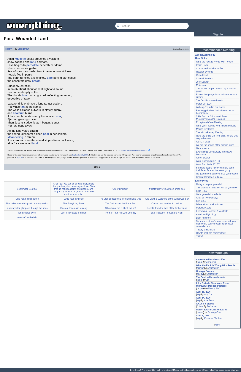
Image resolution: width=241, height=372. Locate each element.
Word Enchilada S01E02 (208, 161)
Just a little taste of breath (74, 212)
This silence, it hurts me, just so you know (216, 187)
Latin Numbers (203, 218)
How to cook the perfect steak (211, 233)
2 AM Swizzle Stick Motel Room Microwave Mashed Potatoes (212, 117)
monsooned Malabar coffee (209, 68)
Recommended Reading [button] (218, 50)
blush (25, 95)
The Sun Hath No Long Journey (120, 212)
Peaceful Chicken (212, 318)
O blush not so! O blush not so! (120, 208)
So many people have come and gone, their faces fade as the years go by (215, 169)
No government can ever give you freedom (217, 173)
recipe (200, 288)
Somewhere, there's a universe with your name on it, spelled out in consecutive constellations (216, 224)
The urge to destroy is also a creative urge (120, 199)
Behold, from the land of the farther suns (167, 208)
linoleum (18, 113)
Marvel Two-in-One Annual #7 (211, 309)
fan (22, 106)
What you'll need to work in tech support (216, 125)
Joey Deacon (202, 82)
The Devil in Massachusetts (209, 100)
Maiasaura (201, 85)
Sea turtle (201, 201)
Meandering (15, 137)
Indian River (202, 65)
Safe (50, 77)
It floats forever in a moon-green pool (167, 189)
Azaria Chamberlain (27, 217)
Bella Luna (201, 191)
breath (36, 80)
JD (207, 280)
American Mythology (206, 214)
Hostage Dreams (204, 71)
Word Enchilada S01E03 (208, 164)
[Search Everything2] (152, 26)
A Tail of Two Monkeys (207, 197)
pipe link (20, 157)
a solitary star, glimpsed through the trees (27, 208)
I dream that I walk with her (209, 204)
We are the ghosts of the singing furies (215, 145)
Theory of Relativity (205, 229)
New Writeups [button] (218, 252)
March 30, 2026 (204, 103)
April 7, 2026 (202, 315)
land (35, 143)
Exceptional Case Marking (209, 122)
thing (199, 262)
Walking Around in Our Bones (210, 107)
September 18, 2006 (80, 155)
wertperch (211, 262)
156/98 (199, 236)
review (200, 312)
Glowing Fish (213, 288)
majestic (20, 58)
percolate (32, 65)
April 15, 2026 (203, 292)
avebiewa (209, 300)
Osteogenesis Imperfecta (208, 194)
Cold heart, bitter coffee (27, 199)
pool (46, 133)
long (33, 61)
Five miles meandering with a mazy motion (27, 203)
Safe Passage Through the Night (167, 212)
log (198, 294)
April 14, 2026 (203, 141)
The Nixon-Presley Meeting (209, 132)
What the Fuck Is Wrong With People (214, 61)
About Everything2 (205, 55)
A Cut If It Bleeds (205, 303)
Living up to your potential (209, 184)
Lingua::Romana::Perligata (209, 177)
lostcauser (213, 268)
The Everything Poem (73, 203)
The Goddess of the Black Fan (120, 203)
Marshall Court (203, 207)
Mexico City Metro (205, 129)
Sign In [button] (218, 34)
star (58, 116)
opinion (200, 268)
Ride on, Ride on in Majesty (74, 208)
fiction (200, 306)
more (217, 325)
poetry (8, 49)
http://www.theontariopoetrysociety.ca (132, 150)
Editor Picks (201, 180)
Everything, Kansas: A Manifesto (212, 211)
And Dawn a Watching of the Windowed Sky (167, 199)
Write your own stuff (74, 199)
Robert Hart (202, 75)
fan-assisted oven (27, 212)
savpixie (208, 294)
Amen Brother (203, 157)
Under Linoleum (120, 189)
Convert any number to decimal (167, 203)
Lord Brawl (23, 49)
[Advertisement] (120, 9)
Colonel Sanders (204, 78)
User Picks (201, 58)
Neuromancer (203, 148)
